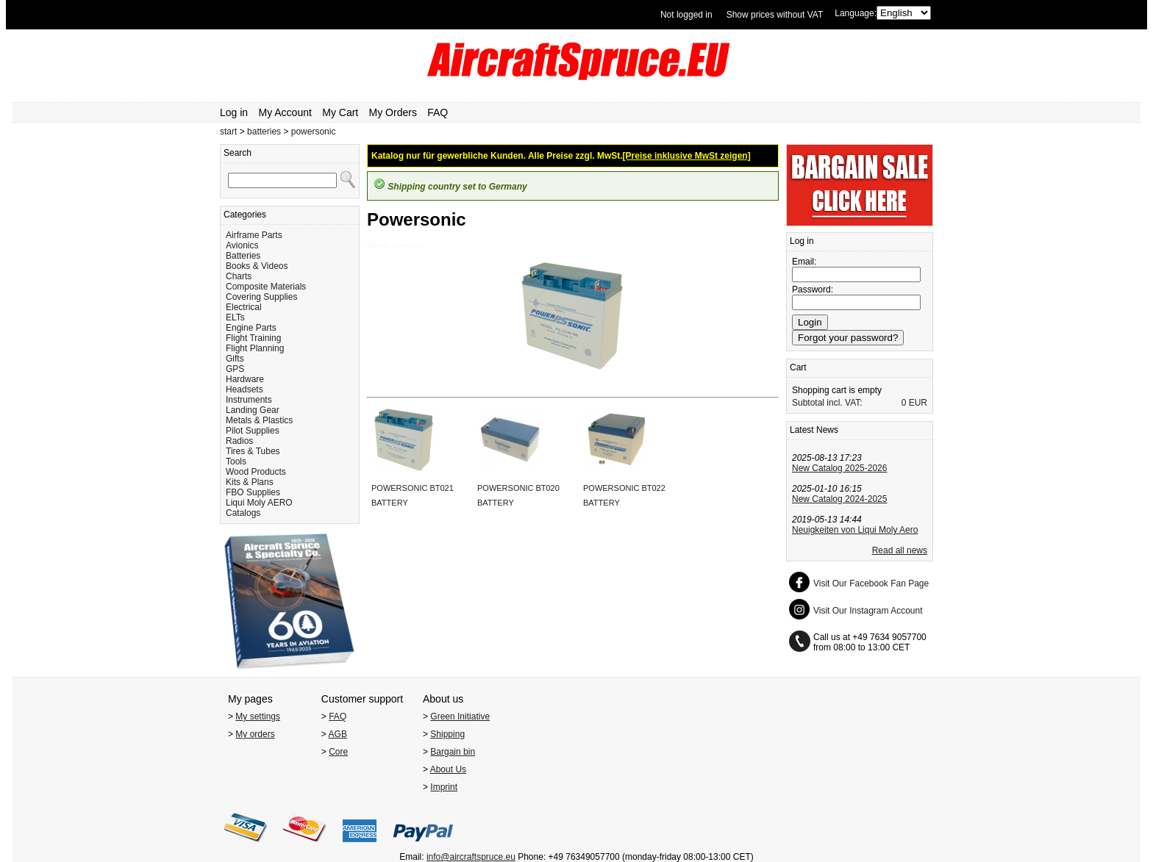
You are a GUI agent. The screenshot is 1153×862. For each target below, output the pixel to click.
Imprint (443, 787)
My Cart (340, 112)
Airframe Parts (254, 235)
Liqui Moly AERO (259, 503)
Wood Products (256, 472)
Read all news (899, 550)
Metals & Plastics (259, 420)
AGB (338, 734)
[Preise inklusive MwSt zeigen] (687, 156)
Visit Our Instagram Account (868, 611)
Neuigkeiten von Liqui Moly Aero (855, 530)
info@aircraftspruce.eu (470, 857)
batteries (264, 131)
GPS (235, 369)
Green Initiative (460, 716)
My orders (254, 734)
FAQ (437, 112)
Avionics (242, 245)
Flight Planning (255, 348)
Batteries (243, 256)
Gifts (235, 358)
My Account (285, 112)
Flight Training (253, 338)
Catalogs (243, 513)
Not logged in (686, 15)
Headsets (244, 389)
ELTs (235, 317)
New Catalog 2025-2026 (839, 468)
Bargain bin (452, 752)
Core (338, 752)
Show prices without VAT (775, 15)
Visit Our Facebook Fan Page (871, 583)
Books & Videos (257, 266)
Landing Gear (252, 410)
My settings (257, 716)
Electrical (244, 307)
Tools (236, 461)
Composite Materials (266, 286)
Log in (234, 112)
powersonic (313, 131)
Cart (798, 367)
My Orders (393, 112)
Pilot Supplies (252, 430)
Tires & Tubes (253, 451)
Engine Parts (251, 328)
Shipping (447, 734)
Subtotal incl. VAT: (827, 403)
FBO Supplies (253, 492)
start (228, 131)
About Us (448, 769)
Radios (239, 441)
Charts (238, 276)
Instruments (249, 400)
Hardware (245, 379)
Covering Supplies (261, 297)
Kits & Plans (250, 482)
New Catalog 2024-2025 (839, 499)
